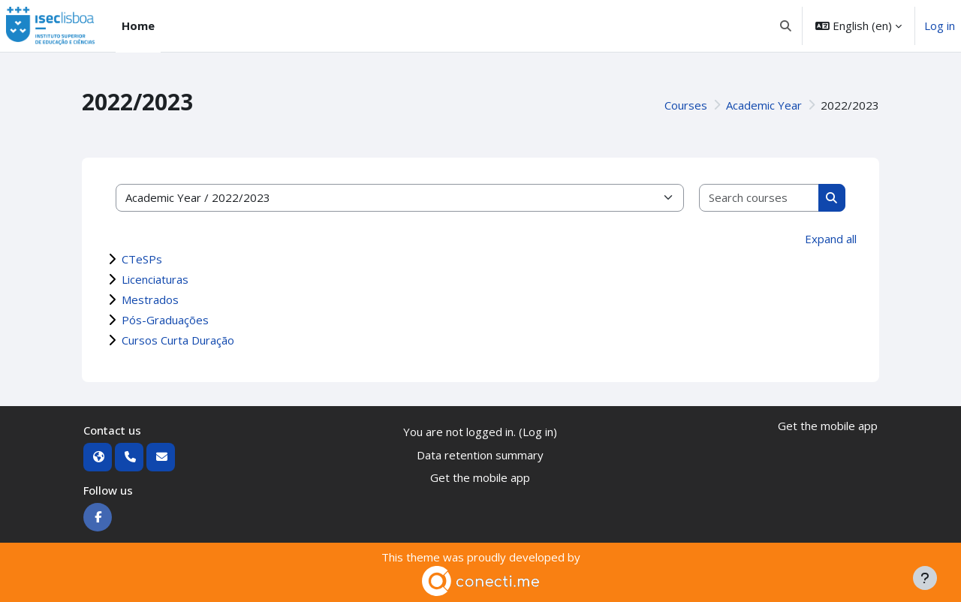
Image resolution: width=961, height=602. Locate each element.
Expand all (831, 238)
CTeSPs (142, 258)
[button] (786, 26)
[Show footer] (925, 578)
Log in (939, 25)
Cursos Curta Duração (178, 340)
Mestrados (150, 299)
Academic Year (764, 105)
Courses (685, 105)
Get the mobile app (480, 477)
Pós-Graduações (165, 319)
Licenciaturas (155, 279)
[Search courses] (759, 198)
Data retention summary (480, 454)
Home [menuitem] (138, 25)
